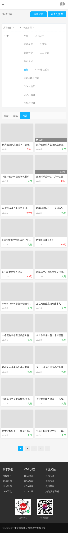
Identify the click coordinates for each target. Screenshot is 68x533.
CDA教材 (28, 481)
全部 (26, 36)
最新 (6, 115)
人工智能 (44, 52)
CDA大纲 (28, 491)
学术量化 (28, 61)
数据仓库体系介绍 (45, 240)
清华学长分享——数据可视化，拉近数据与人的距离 (28, 430)
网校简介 (7, 476)
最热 (15, 115)
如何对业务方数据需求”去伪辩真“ (18, 208)
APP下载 (7, 491)
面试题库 (28, 44)
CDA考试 (28, 476)
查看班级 (38, 14)
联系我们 (7, 481)
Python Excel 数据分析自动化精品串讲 (21, 303)
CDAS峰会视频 (31, 78)
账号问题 (49, 476)
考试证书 (39, 36)
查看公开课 (57, 14)
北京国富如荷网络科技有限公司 (30, 528)
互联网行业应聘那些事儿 (48, 303)
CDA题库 (28, 486)
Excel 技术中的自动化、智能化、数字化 (22, 240)
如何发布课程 (52, 491)
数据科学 (28, 52)
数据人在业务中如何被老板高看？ (19, 367)
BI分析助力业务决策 (12, 272)
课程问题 (49, 481)
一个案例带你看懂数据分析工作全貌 (20, 335)
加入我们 (7, 486)
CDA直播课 (27, 27)
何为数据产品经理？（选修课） (18, 144)
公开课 (43, 44)
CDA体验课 (29, 94)
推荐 (25, 115)
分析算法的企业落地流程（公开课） (20, 399)
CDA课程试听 (42, 69)
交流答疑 (49, 486)
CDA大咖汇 (29, 86)
